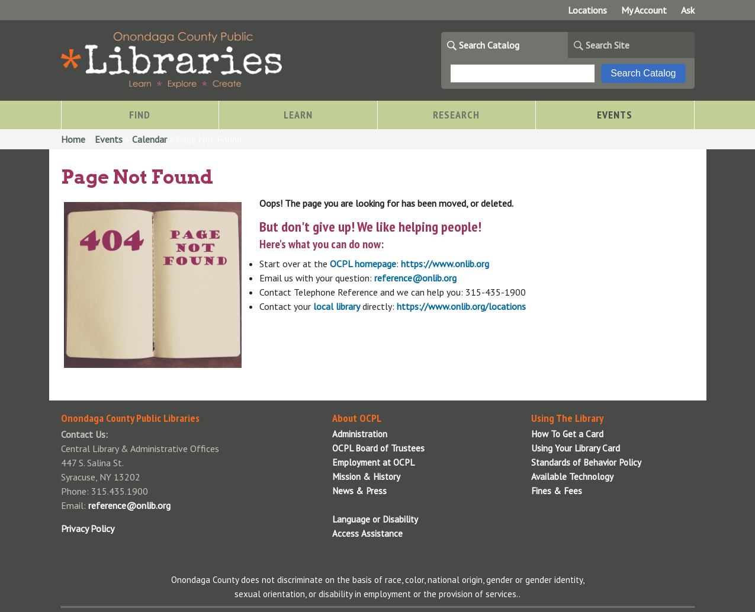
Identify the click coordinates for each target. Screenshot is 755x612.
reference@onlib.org (415, 278)
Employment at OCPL (373, 462)
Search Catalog (489, 45)
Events (614, 114)
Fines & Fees (556, 490)
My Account (644, 10)
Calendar (149, 139)
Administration (359, 434)
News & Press (359, 490)
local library (336, 306)
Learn (298, 114)
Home (73, 139)
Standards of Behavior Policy (586, 462)
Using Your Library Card (575, 448)
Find (139, 114)
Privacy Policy (87, 528)
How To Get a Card (567, 434)
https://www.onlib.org (445, 264)
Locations (587, 10)
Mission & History (366, 476)
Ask (688, 10)
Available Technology (572, 476)
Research (456, 114)
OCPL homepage (363, 264)
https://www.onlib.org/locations (461, 306)
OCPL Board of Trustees (378, 448)
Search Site (607, 45)
